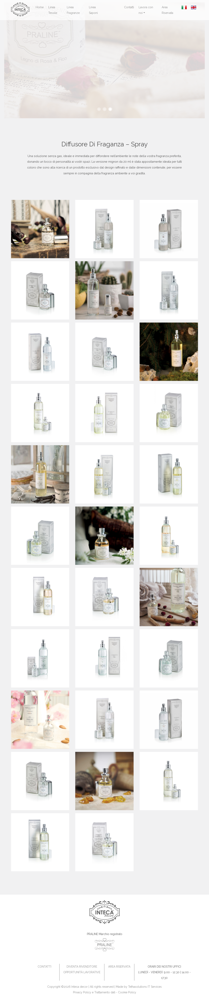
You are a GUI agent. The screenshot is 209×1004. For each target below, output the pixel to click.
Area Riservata (167, 10)
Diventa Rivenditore (82, 966)
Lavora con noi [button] (146, 10)
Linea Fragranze (73, 10)
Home (40, 7)
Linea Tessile (52, 10)
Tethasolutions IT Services (145, 986)
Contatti (129, 7)
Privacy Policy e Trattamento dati (94, 992)
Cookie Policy (127, 992)
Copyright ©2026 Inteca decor (67, 986)
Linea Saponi (93, 10)
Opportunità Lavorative (81, 972)
